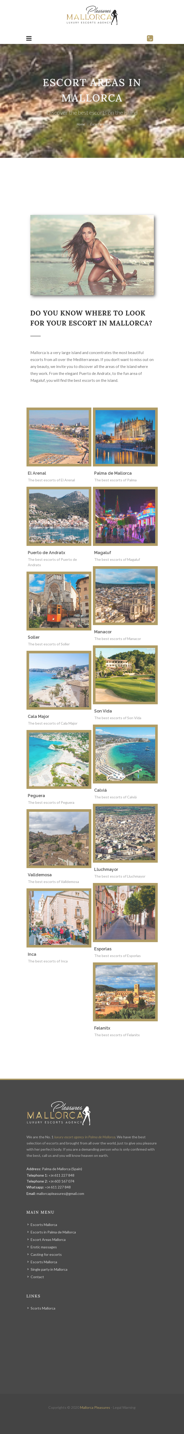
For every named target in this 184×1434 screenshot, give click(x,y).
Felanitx (102, 1028)
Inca (32, 954)
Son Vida (103, 711)
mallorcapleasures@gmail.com (60, 1193)
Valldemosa (40, 874)
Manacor (103, 631)
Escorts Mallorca (44, 1224)
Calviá (100, 790)
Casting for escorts (46, 1254)
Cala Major (38, 716)
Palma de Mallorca (113, 473)
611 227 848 (61, 1175)
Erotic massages (44, 1247)
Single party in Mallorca (49, 1269)
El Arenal (37, 473)
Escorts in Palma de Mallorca (53, 1232)
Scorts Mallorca (43, 1308)
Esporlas (102, 948)
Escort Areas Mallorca (48, 1239)
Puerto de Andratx (46, 552)
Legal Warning (124, 1407)
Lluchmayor (106, 869)
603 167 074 (61, 1181)
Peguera (36, 795)
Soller (34, 637)
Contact (37, 1277)
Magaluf (102, 552)
